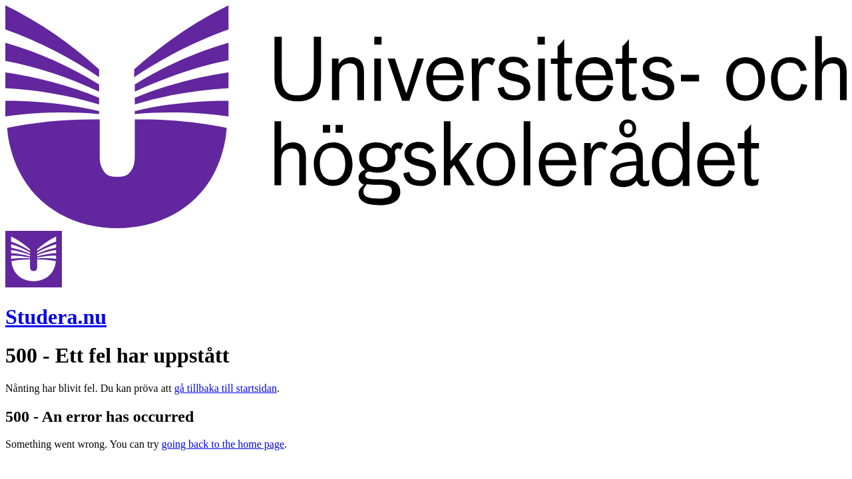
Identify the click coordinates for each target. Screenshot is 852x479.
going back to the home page (223, 444)
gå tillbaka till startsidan (225, 388)
